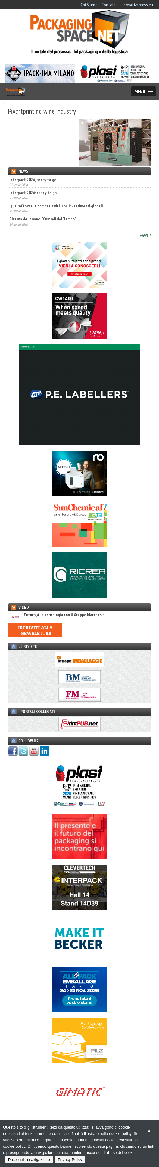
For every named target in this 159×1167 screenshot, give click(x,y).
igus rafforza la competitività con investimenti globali (56, 206)
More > (145, 235)
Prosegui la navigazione (29, 1159)
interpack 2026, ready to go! (33, 179)
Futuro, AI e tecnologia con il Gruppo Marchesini (56, 615)
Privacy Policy (70, 1159)
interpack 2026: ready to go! (33, 192)
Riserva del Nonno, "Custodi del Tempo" (42, 219)
